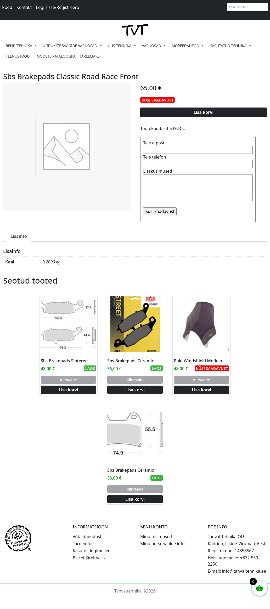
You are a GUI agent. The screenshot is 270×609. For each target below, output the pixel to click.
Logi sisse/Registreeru (57, 7)
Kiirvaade (68, 379)
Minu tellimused (156, 536)
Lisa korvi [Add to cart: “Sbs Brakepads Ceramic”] (135, 390)
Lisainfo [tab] (18, 236)
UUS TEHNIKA (122, 46)
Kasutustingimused (92, 551)
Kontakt (24, 7)
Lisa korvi (204, 112)
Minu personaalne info (162, 543)
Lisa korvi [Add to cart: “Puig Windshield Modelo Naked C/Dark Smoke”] (201, 390)
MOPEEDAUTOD (188, 46)
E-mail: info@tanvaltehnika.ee (237, 571)
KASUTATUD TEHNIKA (231, 46)
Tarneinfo (82, 543)
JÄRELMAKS (90, 56)
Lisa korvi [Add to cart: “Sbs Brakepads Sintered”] (68, 390)
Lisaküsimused (198, 185)
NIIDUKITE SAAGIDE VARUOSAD (73, 46)
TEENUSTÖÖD (18, 56)
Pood (7, 7)
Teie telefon (198, 160)
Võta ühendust (87, 536)
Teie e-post (198, 146)
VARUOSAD (154, 46)
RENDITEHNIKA (21, 46)
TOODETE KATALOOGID (55, 56)
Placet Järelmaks (89, 558)
